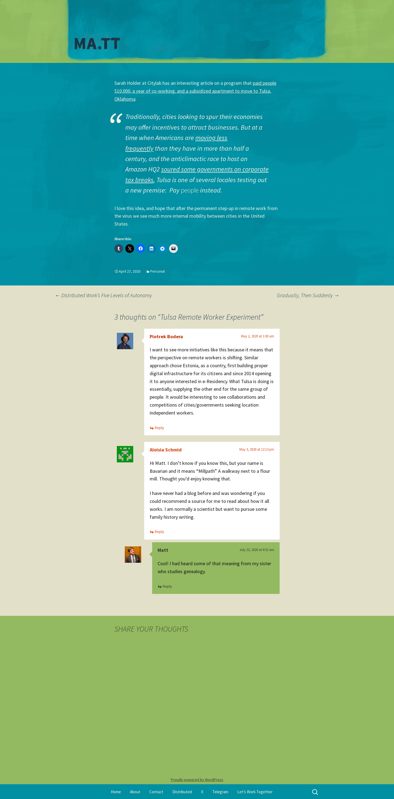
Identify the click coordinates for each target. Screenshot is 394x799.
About (135, 791)
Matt (163, 550)
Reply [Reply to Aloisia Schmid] (159, 531)
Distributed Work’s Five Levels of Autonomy (103, 295)
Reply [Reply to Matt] (167, 586)
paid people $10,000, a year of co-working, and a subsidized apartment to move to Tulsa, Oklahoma (195, 91)
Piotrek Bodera (166, 336)
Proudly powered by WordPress (197, 779)
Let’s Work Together (255, 791)
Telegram (220, 791)
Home (116, 791)
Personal (157, 271)
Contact (156, 791)
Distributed (182, 791)
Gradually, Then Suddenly (308, 295)
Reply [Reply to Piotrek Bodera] (159, 427)
